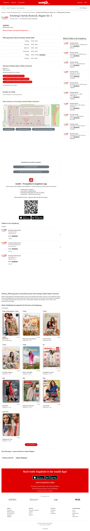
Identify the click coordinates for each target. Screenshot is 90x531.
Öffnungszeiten (11, 511)
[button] (57, 106)
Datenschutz (75, 513)
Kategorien (21, 2)
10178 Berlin (83, 8)
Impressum (75, 516)
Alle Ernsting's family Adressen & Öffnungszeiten (17, 81)
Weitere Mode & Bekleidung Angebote (31, 171)
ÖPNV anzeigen (9, 129)
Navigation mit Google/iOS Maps (43, 129)
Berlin (48, 3)
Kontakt (31, 515)
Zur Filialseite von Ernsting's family (12, 94)
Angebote (9, 515)
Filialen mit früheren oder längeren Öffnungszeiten (15, 30)
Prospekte (6, 2)
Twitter (52, 511)
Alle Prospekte (31, 444)
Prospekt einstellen (34, 510)
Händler (13, 2)
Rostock (3, 12)
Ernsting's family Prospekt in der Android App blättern (45, 486)
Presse (74, 511)
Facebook (53, 510)
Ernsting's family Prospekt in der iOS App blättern (45, 488)
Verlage (31, 511)
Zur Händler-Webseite (31, 166)
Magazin (79, 2)
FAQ (30, 513)
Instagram (53, 513)
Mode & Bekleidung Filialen (14, 12)
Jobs (73, 510)
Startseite (9, 510)
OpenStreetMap (52, 126)
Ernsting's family (14, 18)
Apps (85, 2)
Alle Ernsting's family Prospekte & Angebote (16, 79)
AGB (73, 515)
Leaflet (45, 126)
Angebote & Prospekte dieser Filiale (14, 76)
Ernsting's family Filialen (28, 12)
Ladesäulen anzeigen (23, 129)
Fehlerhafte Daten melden (10, 85)
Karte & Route (21, 101)
